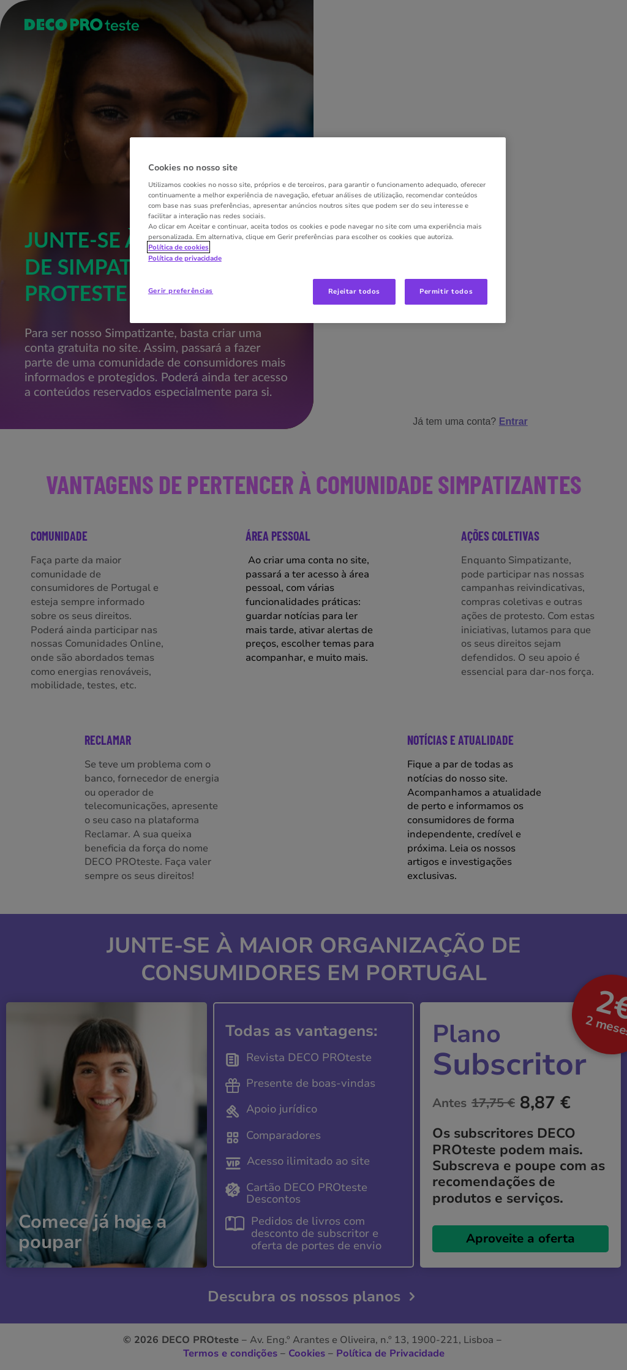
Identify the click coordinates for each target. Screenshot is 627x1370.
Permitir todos (446, 291)
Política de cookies (178, 247)
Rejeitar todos (354, 291)
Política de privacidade (185, 258)
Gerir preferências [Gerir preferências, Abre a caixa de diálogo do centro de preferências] (180, 290)
